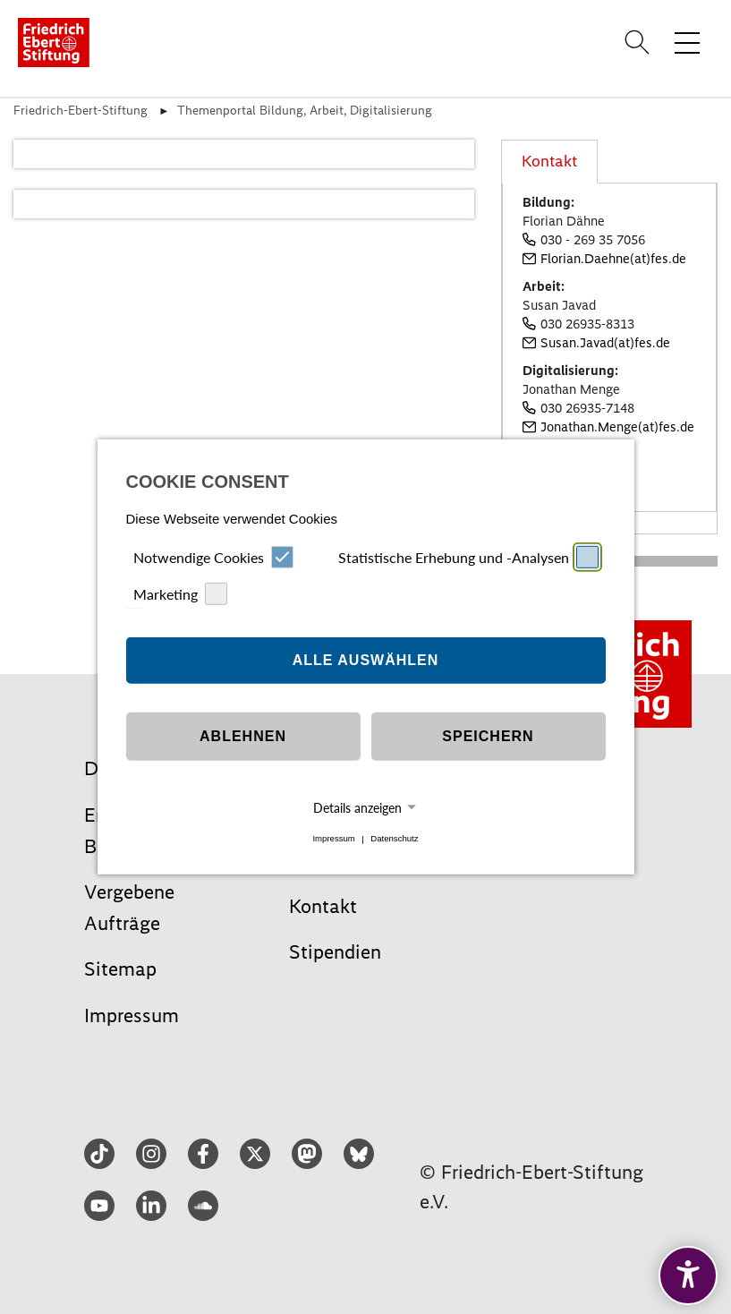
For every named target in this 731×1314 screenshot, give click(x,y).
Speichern (487, 736)
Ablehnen (243, 736)
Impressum (333, 839)
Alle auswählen (366, 660)
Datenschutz (394, 839)
